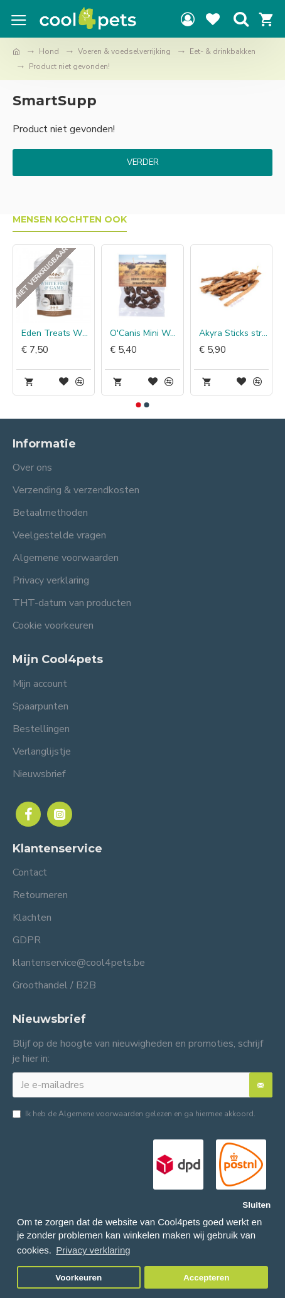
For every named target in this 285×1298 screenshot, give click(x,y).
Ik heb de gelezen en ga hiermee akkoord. (134, 1113)
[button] (138, 404)
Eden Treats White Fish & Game (56, 333)
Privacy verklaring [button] (93, 1250)
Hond (49, 51)
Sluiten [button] (256, 1205)
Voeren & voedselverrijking (124, 51)
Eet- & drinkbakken (222, 51)
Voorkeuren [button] (78, 1277)
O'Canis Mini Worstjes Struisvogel (145, 333)
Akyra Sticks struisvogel (234, 333)
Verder (143, 162)
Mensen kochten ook (70, 219)
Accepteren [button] (206, 1277)
